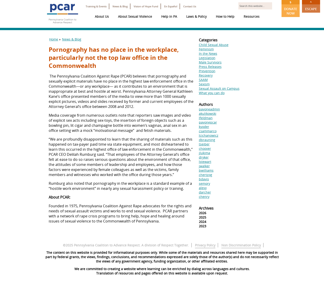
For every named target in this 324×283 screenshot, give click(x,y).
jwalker (204, 166)
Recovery (206, 75)
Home (53, 39)
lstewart (205, 161)
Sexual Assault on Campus (219, 88)
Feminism (206, 49)
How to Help (225, 16)
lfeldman (206, 118)
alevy (203, 188)
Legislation (207, 58)
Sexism (204, 84)
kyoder (204, 126)
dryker (204, 157)
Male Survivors (210, 62)
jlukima (204, 153)
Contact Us (189, 6)
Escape (311, 5)
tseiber (204, 144)
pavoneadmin (209, 109)
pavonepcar (208, 122)
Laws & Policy (196, 16)
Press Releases (210, 66)
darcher (205, 192)
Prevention (207, 71)
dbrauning (207, 140)
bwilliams (206, 170)
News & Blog (120, 6)
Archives (206, 208)
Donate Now (291, 7)
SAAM (203, 80)
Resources (251, 16)
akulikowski (207, 113)
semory (204, 183)
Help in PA (169, 16)
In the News (208, 53)
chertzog (205, 175)
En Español (170, 6)
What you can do (212, 93)
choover (205, 148)
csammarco (208, 131)
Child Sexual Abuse (213, 45)
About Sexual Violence (135, 16)
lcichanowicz (208, 135)
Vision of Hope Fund (146, 6)
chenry (204, 196)
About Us (102, 16)
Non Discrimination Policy (241, 245)
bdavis (204, 179)
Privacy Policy (205, 245)
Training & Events (96, 6)
